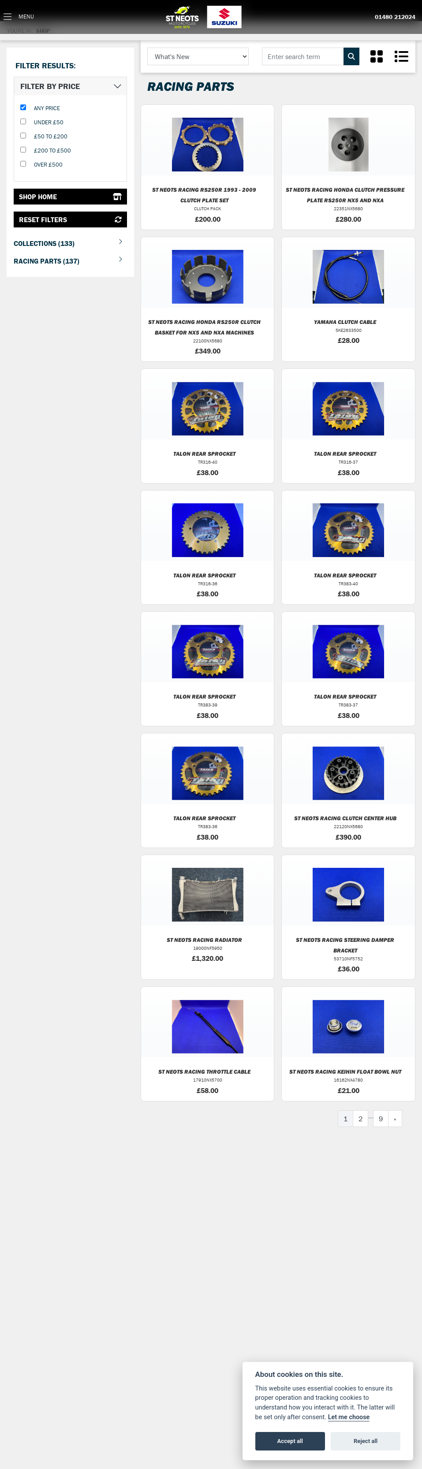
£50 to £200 (50, 136)
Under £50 (48, 122)
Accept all (290, 1441)
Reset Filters (70, 219)
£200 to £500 (52, 150)
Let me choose (349, 1417)
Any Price (47, 108)
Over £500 (48, 164)
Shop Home (70, 196)
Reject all (365, 1441)
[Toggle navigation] (18, 17)
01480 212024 (395, 17)
